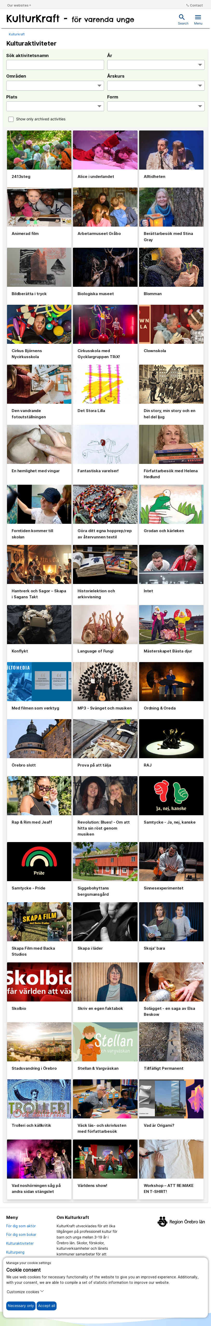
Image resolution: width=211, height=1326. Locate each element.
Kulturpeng (15, 1252)
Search (183, 19)
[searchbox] (109, 65)
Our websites (19, 5)
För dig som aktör (21, 1226)
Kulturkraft (17, 34)
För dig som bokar (21, 1234)
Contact (194, 5)
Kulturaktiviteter (20, 1243)
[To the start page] (70, 19)
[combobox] (156, 65)
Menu (198, 19)
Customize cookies (25, 1291)
